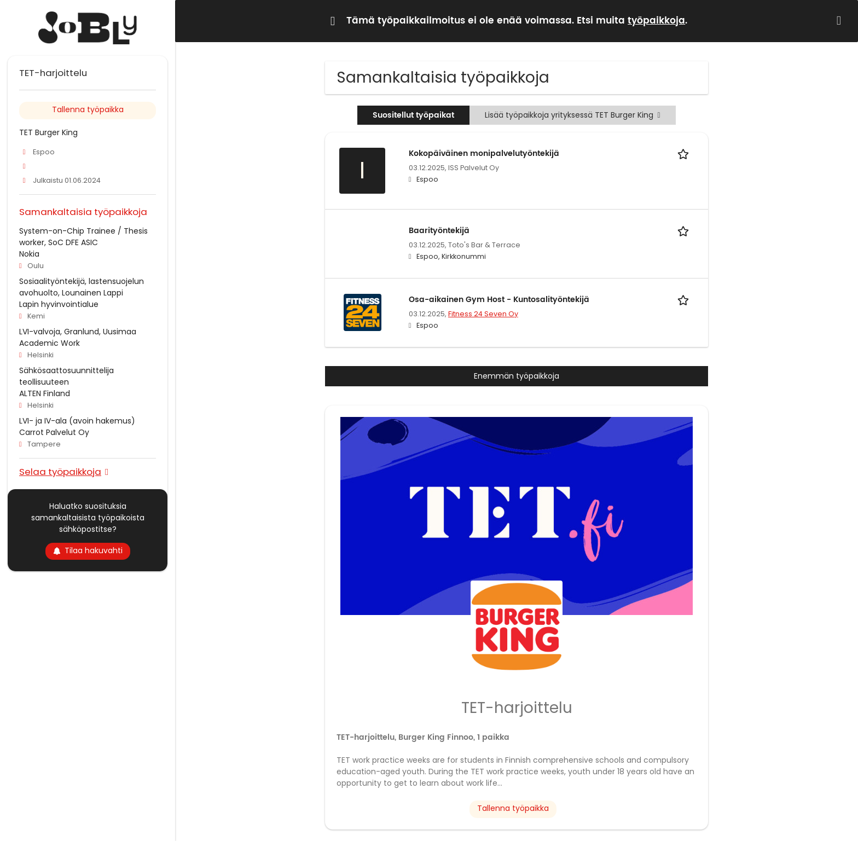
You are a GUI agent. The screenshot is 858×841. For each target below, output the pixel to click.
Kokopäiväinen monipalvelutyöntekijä (484, 153)
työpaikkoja (656, 20)
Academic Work (49, 343)
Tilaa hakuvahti (88, 550)
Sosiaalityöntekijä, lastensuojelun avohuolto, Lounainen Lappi (81, 287)
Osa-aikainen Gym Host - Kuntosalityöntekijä (499, 299)
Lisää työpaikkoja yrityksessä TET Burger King (572, 114)
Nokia (29, 253)
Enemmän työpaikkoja (516, 375)
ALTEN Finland (44, 393)
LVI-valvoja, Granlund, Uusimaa (77, 331)
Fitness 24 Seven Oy (483, 313)
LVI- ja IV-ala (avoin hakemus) (77, 420)
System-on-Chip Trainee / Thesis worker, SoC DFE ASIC (83, 236)
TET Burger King (48, 132)
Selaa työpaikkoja (60, 471)
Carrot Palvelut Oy (54, 432)
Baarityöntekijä (439, 230)
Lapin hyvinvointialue (58, 304)
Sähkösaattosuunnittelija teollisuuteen (66, 376)
